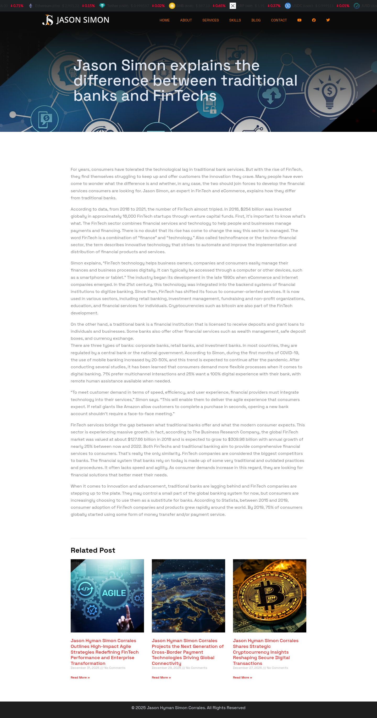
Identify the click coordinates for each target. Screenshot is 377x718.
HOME (165, 20)
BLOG (255, 20)
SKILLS (235, 20)
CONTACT (279, 20)
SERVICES (210, 20)
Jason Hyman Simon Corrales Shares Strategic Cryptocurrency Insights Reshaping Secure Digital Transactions (265, 651)
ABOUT (186, 20)
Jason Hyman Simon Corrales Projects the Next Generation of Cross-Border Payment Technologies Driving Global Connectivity (188, 651)
